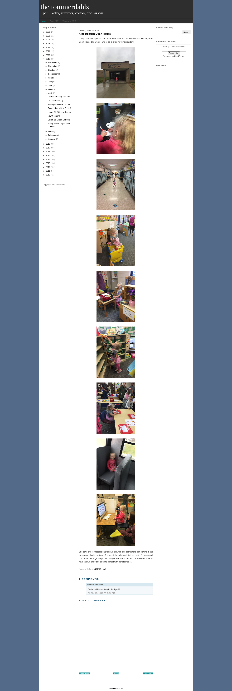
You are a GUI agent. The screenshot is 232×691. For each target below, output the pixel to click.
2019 (48, 59)
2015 (48, 155)
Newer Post (84, 673)
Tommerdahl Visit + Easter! (59, 108)
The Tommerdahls (64, 7)
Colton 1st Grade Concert (59, 120)
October (51, 70)
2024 (48, 40)
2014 (48, 159)
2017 (48, 148)
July (50, 82)
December (52, 62)
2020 (48, 55)
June (50, 85)
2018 (48, 144)
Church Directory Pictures (59, 97)
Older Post (148, 673)
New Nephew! (54, 116)
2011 (48, 171)
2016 (48, 152)
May (50, 89)
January (51, 139)
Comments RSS (69, 21)
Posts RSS (54, 21)
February (52, 135)
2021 (48, 51)
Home (43, 21)
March (50, 131)
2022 (48, 47)
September (53, 74)
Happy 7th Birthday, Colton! (59, 112)
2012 (48, 167)
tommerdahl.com (116, 688)
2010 (48, 175)
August (51, 78)
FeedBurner (179, 56)
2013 (48, 163)
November (52, 66)
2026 (48, 32)
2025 (48, 36)
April (50, 93)
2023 (48, 43)
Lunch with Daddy (55, 100)
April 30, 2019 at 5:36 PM (101, 593)
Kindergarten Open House (59, 104)
